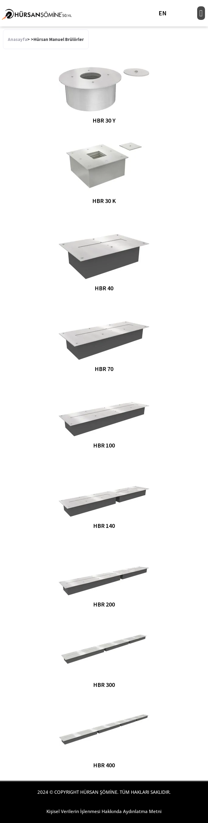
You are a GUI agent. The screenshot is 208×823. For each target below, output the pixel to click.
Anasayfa (17, 39)
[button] (201, 13)
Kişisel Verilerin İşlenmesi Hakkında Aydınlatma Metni (104, 811)
